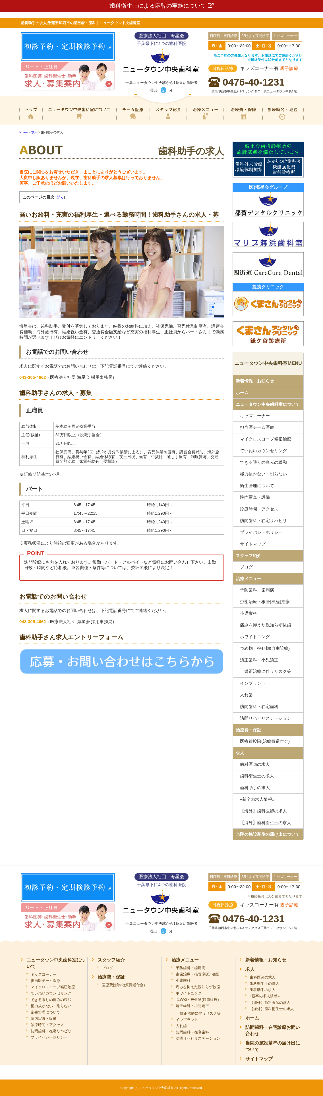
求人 (240, 752)
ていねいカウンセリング (263, 450)
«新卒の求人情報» (257, 799)
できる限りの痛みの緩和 (263, 462)
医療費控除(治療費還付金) (265, 741)
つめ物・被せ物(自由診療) (265, 648)
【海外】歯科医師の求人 (263, 810)
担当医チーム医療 (257, 427)
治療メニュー (205, 120)
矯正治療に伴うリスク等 (267, 671)
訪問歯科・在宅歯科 (259, 706)
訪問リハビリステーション (265, 718)
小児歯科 (248, 613)
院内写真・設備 (255, 497)
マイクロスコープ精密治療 (265, 439)
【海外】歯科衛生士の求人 (265, 822)
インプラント (253, 683)
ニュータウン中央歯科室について (79, 120)
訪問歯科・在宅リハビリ (263, 520)
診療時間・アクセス (259, 508)
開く (60, 197)
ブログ (246, 566)
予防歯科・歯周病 (257, 590)
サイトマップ (253, 543)
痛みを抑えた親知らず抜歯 (265, 625)
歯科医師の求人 (255, 764)
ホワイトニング (255, 636)
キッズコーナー (255, 415)
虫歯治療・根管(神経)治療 (265, 601)
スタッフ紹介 (168, 120)
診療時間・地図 (283, 120)
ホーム (30, 120)
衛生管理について (257, 485)
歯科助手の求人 (255, 787)
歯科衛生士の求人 (257, 776)
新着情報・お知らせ (255, 381)
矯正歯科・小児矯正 (259, 659)
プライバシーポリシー (261, 532)
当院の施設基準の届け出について (268, 834)
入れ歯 (246, 694)
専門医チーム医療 (133, 120)
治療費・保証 (243, 120)
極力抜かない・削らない (263, 474)
